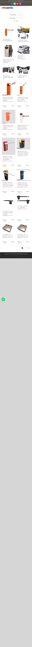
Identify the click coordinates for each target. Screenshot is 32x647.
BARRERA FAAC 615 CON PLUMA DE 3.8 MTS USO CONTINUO (8, 99)
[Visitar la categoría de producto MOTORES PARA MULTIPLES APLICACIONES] (23, 52)
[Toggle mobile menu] (29, 7)
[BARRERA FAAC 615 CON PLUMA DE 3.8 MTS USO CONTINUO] (8, 89)
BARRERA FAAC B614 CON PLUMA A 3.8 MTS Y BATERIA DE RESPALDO (23, 127)
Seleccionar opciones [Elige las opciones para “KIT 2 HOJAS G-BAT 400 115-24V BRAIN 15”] (20, 220)
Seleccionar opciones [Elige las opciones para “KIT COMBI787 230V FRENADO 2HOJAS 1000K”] (20, 242)
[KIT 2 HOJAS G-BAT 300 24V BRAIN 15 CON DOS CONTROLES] (8, 202)
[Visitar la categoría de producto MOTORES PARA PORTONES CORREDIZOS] (8, 73)
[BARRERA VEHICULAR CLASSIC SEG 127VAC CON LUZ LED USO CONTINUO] (23, 143)
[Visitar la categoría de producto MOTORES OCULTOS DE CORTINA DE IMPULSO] (23, 34)
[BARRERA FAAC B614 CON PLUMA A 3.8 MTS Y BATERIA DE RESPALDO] (23, 116)
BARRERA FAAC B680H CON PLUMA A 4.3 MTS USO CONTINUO (8, 158)
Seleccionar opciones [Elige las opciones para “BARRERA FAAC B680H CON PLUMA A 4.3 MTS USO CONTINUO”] (5, 166)
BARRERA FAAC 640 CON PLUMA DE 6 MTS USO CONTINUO (8, 127)
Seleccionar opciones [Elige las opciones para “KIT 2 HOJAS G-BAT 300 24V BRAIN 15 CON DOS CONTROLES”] (5, 220)
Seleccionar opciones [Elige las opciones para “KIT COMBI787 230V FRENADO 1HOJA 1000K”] (5, 242)
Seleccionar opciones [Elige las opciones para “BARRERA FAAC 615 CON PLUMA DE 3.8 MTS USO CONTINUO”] (5, 106)
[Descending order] (22, 14)
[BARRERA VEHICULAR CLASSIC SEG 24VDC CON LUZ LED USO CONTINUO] (8, 175)
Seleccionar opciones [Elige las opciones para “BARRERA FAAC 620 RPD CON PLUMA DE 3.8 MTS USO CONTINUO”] (20, 106)
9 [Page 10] (27, 247)
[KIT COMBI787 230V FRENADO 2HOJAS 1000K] (23, 228)
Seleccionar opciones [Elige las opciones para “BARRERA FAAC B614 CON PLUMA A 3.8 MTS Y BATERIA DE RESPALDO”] (20, 134)
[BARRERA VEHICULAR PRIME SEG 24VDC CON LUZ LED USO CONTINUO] (23, 175)
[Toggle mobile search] (27, 7)
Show (12, 18)
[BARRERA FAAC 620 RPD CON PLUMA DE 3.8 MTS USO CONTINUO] (23, 89)
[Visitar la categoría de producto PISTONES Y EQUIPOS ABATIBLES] (23, 72)
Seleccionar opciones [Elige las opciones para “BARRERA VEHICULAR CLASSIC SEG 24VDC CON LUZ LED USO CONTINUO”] (5, 192)
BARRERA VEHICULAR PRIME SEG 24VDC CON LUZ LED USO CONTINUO (23, 184)
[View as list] (17, 21)
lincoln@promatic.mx (20, 0)
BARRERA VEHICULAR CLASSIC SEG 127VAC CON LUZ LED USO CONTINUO (23, 153)
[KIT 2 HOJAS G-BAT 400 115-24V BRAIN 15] (23, 199)
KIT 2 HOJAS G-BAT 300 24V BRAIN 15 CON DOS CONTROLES (8, 213)
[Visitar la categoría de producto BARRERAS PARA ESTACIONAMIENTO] (8, 34)
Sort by (13, 14)
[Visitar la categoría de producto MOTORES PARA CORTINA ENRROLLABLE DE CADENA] (8, 54)
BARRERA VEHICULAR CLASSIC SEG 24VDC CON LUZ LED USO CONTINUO (8, 184)
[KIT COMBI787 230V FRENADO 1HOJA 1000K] (8, 228)
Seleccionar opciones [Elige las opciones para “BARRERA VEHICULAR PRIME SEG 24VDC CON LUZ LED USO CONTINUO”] (20, 192)
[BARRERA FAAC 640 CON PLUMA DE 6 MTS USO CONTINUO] (8, 116)
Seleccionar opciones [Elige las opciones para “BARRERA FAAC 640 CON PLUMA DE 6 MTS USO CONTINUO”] (5, 134)
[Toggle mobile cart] (24, 7)
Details (13, 105)
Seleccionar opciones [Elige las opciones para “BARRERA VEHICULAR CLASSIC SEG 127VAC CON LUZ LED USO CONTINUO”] (20, 166)
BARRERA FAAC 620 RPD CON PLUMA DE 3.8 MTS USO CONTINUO (23, 99)
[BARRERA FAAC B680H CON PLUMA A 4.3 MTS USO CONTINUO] (8, 146)
